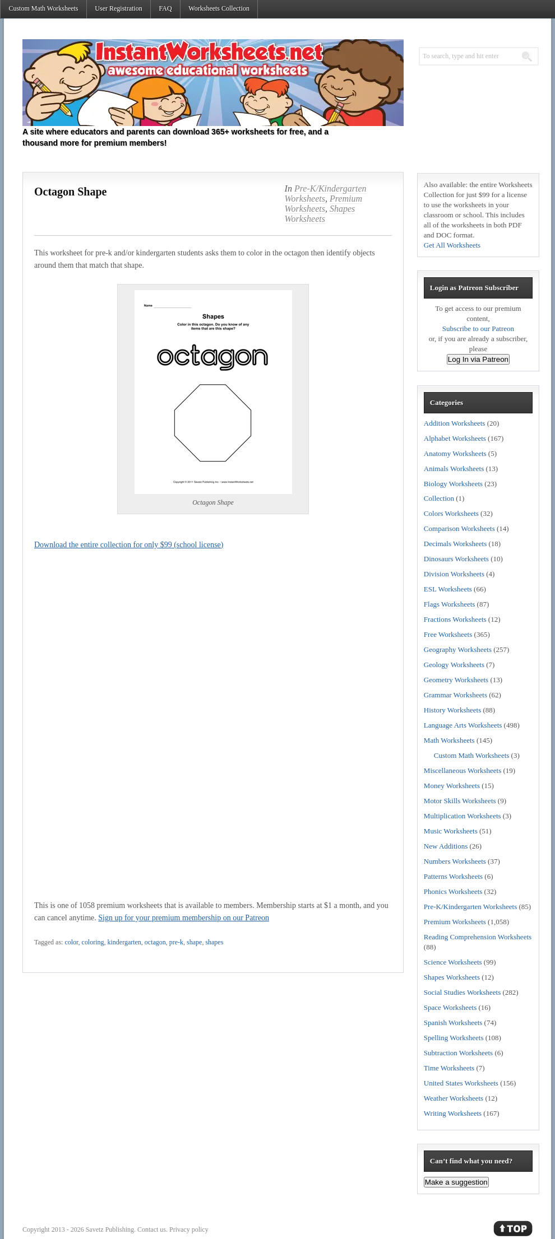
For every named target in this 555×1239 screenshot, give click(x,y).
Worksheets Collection (218, 8)
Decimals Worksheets (455, 543)
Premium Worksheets (323, 203)
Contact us (151, 1229)
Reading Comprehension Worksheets (477, 937)
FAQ (165, 8)
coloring (93, 942)
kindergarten (124, 942)
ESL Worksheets (448, 589)
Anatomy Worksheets (455, 453)
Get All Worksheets (452, 245)
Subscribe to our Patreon (478, 328)
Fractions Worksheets (455, 619)
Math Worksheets (449, 740)
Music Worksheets (451, 831)
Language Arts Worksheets (463, 725)
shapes (214, 942)
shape (194, 942)
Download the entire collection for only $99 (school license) (128, 545)
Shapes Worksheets (320, 213)
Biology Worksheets (453, 483)
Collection (439, 498)
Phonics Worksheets (453, 891)
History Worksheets (452, 710)
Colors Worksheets (451, 513)
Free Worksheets (448, 634)
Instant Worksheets (213, 82)
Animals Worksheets (454, 468)
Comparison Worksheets (459, 528)
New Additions (446, 846)
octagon (155, 942)
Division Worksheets (454, 574)
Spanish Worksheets (453, 1022)
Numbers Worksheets (455, 861)
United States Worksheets (461, 1083)
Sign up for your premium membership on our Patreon (183, 918)
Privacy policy (189, 1229)
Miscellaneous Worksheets (462, 770)
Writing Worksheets (453, 1113)
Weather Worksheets (453, 1098)
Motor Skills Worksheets (460, 800)
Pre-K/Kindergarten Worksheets (470, 906)
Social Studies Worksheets (462, 992)
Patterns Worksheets (453, 876)
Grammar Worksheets (455, 695)
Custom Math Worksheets (43, 8)
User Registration (118, 8)
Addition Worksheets (454, 423)
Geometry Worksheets (456, 680)
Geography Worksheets (458, 649)
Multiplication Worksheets (462, 816)
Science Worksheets (453, 962)
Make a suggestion (456, 1182)
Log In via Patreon (478, 359)
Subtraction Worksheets (458, 1053)
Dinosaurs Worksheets (456, 559)
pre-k (176, 942)
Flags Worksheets (449, 604)
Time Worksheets (449, 1068)
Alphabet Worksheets (455, 438)
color (71, 942)
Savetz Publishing (110, 1229)
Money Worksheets (452, 785)
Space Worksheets (450, 1007)
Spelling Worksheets (454, 1037)
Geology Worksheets (454, 664)
